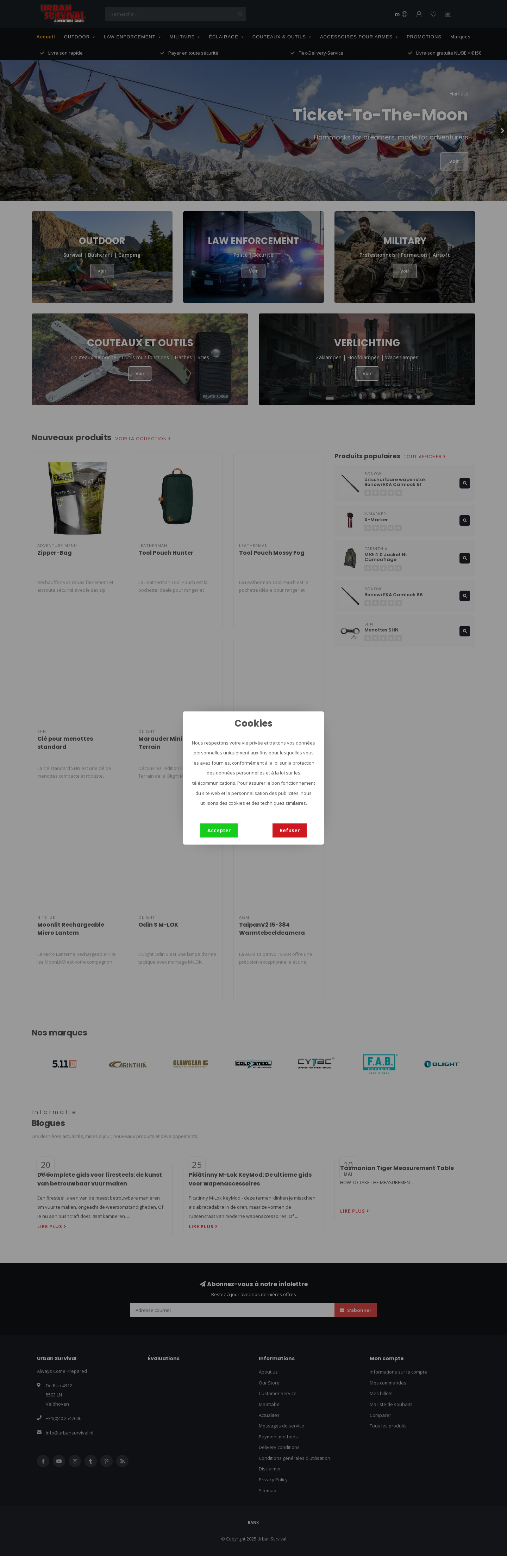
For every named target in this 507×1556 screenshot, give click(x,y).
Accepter (219, 830)
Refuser (290, 830)
